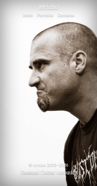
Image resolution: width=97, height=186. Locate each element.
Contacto (65, 15)
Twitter (48, 172)
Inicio (28, 15)
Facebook (30, 172)
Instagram (67, 172)
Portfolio (45, 15)
